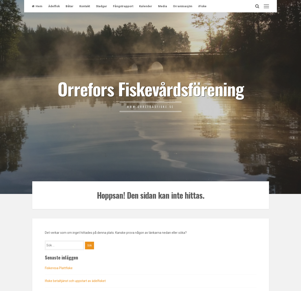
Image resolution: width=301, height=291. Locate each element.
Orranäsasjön (182, 6)
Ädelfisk (54, 6)
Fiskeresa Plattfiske (59, 268)
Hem (37, 6)
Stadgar (101, 6)
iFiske (202, 6)
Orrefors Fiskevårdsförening (150, 88)
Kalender (145, 6)
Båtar (70, 6)
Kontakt (84, 6)
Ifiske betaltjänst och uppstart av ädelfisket (75, 281)
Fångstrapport (123, 6)
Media (162, 6)
